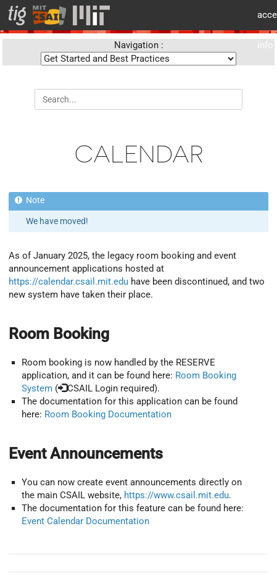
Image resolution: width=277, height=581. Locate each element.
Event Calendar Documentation (85, 521)
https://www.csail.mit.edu (176, 495)
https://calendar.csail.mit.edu (68, 281)
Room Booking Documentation (108, 414)
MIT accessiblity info (262, 15)
